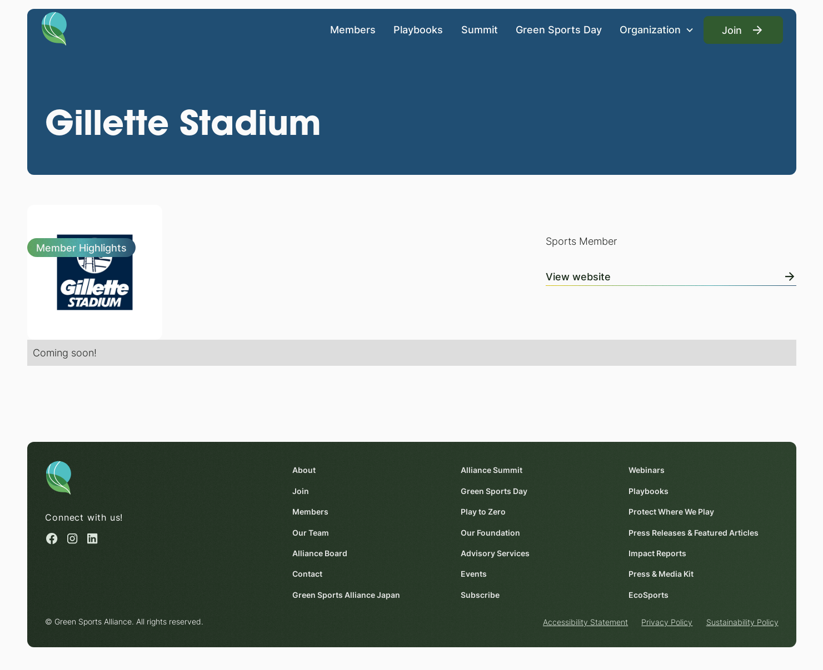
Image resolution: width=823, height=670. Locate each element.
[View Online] (671, 274)
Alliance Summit (491, 470)
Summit (479, 29)
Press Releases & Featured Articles (693, 532)
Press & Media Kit (660, 574)
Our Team (310, 532)
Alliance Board (319, 553)
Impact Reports (657, 553)
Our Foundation (490, 532)
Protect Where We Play (671, 512)
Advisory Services (494, 553)
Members (353, 29)
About (304, 470)
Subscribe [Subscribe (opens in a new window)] (479, 595)
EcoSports (648, 595)
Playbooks (418, 29)
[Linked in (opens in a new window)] (92, 538)
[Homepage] (54, 28)
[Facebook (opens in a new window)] (51, 538)
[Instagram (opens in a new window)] (71, 538)
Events (473, 574)
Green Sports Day (558, 29)
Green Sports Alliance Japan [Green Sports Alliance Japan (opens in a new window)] (346, 595)
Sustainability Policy (742, 622)
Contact (307, 574)
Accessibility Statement (585, 622)
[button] (657, 30)
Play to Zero (482, 512)
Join (300, 491)
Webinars (646, 470)
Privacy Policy (666, 622)
